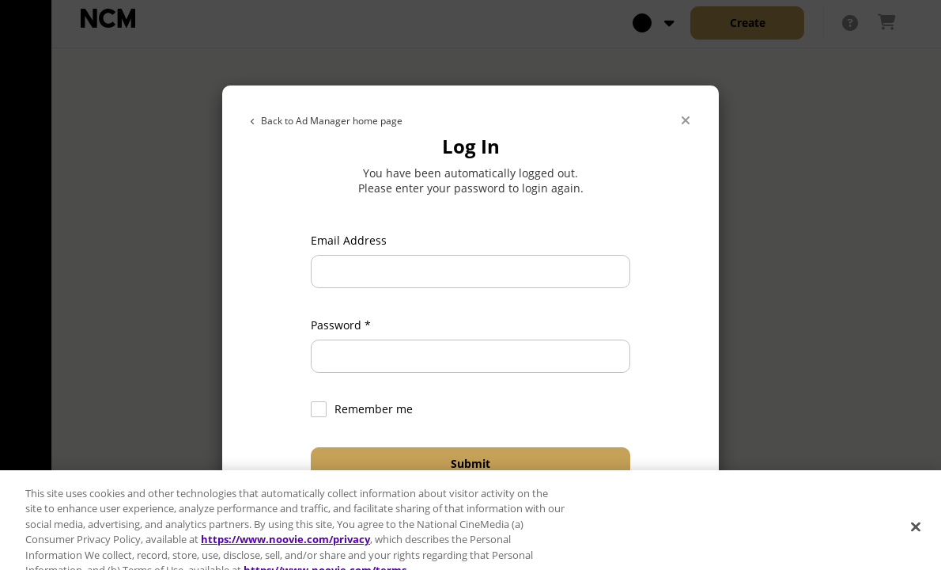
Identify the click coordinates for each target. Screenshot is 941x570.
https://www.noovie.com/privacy (285, 548)
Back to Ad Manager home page (326, 120)
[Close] (685, 121)
